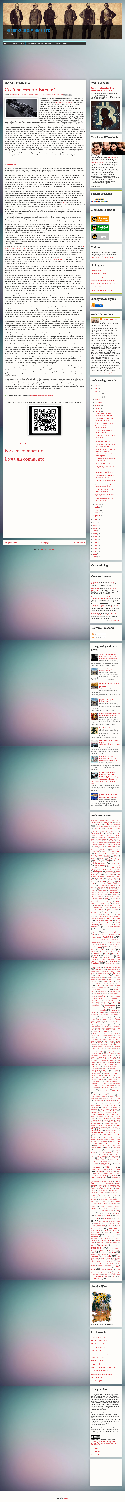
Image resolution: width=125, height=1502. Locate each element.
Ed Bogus (93, 939)
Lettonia (113, 1077)
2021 (95, 525)
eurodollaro (101, 950)
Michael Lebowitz (103, 1118)
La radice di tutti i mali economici (102, 287)
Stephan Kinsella (115, 1221)
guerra (106, 989)
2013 (95, 548)
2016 (95, 539)
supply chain (113, 1229)
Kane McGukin (102, 1059)
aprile (97, 507)
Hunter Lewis (106, 1002)
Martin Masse (101, 1104)
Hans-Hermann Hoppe (98, 995)
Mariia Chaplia (95, 1098)
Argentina (94, 848)
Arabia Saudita (112, 846)
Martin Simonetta (96, 1105)
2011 (95, 554)
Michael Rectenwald (110, 1123)
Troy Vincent (94, 1250)
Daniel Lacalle (108, 911)
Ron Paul (94, 1194)
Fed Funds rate (96, 1350)
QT (119, 1171)
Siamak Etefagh (102, 1212)
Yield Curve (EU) (96, 1377)
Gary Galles (96, 967)
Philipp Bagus (95, 1167)
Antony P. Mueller (114, 844)
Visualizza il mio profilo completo (101, 373)
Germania (116, 973)
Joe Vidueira (111, 1037)
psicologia (99, 1171)
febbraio (98, 513)
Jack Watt (94, 1016)
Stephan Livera (97, 1223)
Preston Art (105, 1169)
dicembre (98, 394)
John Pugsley (101, 1043)
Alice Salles (96, 832)
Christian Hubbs (102, 890)
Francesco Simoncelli (109, 319)
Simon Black (105, 1213)
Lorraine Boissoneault (99, 1085)
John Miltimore (113, 1039)
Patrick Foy (116, 1149)
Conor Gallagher (108, 902)
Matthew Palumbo (105, 1109)
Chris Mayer (102, 889)
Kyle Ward (115, 1070)
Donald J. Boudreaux (111, 929)
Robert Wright (114, 1190)
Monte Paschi (111, 1130)
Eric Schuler (105, 946)
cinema (115, 894)
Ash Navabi (96, 851)
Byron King (114, 880)
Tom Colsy (94, 1245)
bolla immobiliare (102, 865)
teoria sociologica (110, 1235)
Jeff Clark (99, 1030)
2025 (95, 388)
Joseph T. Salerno (112, 1052)
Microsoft (109, 1125)
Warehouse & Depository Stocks (101, 1374)
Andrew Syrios (95, 841)
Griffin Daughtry (97, 989)
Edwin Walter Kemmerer (110, 941)
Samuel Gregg (97, 1203)
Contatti (64, 43)
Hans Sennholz (114, 993)
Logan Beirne (116, 1083)
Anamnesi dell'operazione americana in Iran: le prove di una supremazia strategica (108, 656)
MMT (92, 1129)
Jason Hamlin (114, 1025)
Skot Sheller (98, 1215)
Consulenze (57, 43)
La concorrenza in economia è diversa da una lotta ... (105, 445)
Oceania (117, 1143)
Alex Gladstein (115, 826)
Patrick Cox (107, 1149)
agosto (97, 405)
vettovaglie (107, 1256)
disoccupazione (114, 927)
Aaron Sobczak (95, 822)
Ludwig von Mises (107, 1087)
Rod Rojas (104, 1192)
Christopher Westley (112, 892)
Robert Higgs (98, 1187)
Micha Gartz (114, 1114)
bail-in (118, 851)
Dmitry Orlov (99, 929)
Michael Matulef (116, 1118)
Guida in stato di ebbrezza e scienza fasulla (104, 431)
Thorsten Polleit (112, 1242)
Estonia (93, 948)
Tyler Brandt (112, 1250)
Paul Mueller (94, 1154)
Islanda (93, 1012)
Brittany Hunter (99, 878)
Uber (118, 1250)
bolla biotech (116, 863)
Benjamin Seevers (96, 855)
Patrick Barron (97, 1149)
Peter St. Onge (113, 1161)
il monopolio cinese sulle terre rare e (103, 597)
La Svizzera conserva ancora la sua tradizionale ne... (105, 459)
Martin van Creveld (111, 1105)
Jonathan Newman (113, 1048)
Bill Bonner (104, 857)
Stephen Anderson (109, 1223)
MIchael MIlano (108, 1120)
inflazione (95, 1006)
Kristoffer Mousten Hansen (99, 1070)
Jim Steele (115, 1034)
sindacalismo (116, 1213)
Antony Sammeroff (99, 846)
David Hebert (110, 914)
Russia (107, 1198)
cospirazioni (102, 904)
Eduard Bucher (95, 941)
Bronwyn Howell (111, 878)
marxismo (94, 1107)
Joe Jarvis (101, 1037)
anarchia (117, 835)
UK (94, 1252)
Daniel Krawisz (95, 911)
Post (94, 634)
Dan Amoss (97, 905)
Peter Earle (105, 1159)
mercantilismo (95, 1112)
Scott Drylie (94, 1205)
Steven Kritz (100, 1227)
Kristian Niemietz (114, 1068)
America (109, 833)
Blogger (66, 1498)
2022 (95, 522)
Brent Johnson (110, 874)
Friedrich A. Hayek (111, 963)
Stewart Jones (110, 1227)
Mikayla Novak (105, 1127)
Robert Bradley (103, 1185)
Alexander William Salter (105, 830)
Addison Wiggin (107, 822)
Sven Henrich (95, 1230)
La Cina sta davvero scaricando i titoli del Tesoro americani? (109, 714)
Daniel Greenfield (115, 907)
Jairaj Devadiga (102, 1018)
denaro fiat (17, 94)
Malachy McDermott (101, 1093)
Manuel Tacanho (113, 1093)
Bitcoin (11, 94)
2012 (95, 551)
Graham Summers (101, 983)
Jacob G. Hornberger (105, 1016)
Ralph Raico (97, 1173)
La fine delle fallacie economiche (102, 290)
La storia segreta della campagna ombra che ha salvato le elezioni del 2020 (108, 758)
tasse (106, 1232)
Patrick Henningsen (96, 1151)
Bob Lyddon (117, 861)
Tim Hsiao (94, 1244)
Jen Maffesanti (116, 1032)
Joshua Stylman (107, 1055)
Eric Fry (108, 944)
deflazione (108, 920)
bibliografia (94, 857)
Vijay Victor (111, 1260)
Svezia (106, 1230)
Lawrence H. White (110, 1073)
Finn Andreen (116, 954)
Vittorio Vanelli (100, 1261)
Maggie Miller (104, 1091)
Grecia (98, 985)
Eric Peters (96, 946)
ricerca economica (98, 1177)
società (107, 1216)
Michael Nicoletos (102, 1122)
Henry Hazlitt (98, 998)
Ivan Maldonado (112, 1012)
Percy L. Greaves (113, 1158)
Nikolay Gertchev (102, 1141)
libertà (54, 94)
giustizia (110, 977)
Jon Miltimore (107, 1046)
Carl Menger (111, 882)
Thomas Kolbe (106, 1240)
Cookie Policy (95, 1451)
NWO (107, 1143)
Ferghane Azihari (115, 952)
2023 (95, 519)
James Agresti (114, 1018)
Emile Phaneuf (107, 942)
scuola (93, 1206)
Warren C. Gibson (113, 1265)
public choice (111, 1171)
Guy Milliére (97, 993)
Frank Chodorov (108, 956)
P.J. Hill (107, 1147)
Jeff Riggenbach (116, 1030)
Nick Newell (114, 1138)
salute (93, 1201)
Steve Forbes (111, 1225)
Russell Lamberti (96, 1197)
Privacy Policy (95, 1448)
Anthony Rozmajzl (104, 842)
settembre (98, 402)
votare (100, 1263)
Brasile (114, 873)
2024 (95, 391)
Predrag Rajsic (95, 1169)
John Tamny (103, 1044)
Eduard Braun (114, 939)
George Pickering (95, 971)
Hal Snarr (105, 993)
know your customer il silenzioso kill (105, 606)
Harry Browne (111, 995)
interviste (114, 1010)
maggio (97, 504)
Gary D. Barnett (116, 965)
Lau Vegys (105, 1072)
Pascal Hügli (116, 1147)
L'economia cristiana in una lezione (102, 280)
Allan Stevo (105, 832)
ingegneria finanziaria (101, 1008)
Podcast (40, 43)
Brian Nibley (110, 876)
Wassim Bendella (96, 1267)
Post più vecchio (79, 543)
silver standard (95, 1213)
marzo (97, 510)
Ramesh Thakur (107, 1173)
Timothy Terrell (114, 1244)
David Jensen (102, 916)
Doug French (105, 931)
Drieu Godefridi (107, 933)
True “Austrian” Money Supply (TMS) (103, 1367)
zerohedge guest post (100, 1276)
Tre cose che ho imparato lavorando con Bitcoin (103, 485)
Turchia (102, 1250)
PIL (116, 1167)
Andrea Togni (98, 837)
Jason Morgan (107, 1026)
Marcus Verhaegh (102, 1096)
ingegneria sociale (98, 1010)
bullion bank (102, 880)
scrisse (65, 202)
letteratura (48, 94)
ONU (99, 1147)
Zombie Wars (96, 1279)
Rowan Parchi (103, 1196)
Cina (105, 894)
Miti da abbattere (31, 43)
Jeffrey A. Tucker (39, 94)
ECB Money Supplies (98, 1347)
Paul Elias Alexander (112, 1152)
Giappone (102, 975)
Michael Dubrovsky (96, 1116)
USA (113, 1252)
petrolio (104, 1165)
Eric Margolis (116, 944)
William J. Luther (107, 1271)
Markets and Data (97, 1361)
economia (107, 936)
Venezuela (94, 1256)
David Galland (116, 913)
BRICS (118, 876)
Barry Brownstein (101, 853)
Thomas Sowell (101, 1242)
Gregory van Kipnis (115, 987)
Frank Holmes (108, 957)
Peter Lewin (94, 1161)
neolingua (117, 1134)
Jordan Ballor (94, 1050)
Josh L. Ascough (96, 1053)
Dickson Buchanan (106, 925)
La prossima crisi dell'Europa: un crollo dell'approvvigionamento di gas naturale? (109, 743)
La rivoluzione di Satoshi (99, 273)
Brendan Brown (96, 874)
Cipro (92, 896)
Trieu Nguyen (114, 1248)
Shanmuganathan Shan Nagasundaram (102, 1210)
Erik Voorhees (114, 946)
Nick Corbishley (110, 1136)
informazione (110, 1006)
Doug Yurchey (116, 931)
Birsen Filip (97, 861)
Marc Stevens (94, 1095)
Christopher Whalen (96, 894)
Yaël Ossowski (97, 1274)
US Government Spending (99, 1371)
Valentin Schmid (102, 1254)
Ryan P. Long (103, 1199)
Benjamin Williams (111, 855)
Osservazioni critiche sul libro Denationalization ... (104, 490)
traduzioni (60, 94)
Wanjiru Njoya (102, 1265)
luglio (97, 408)
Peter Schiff (103, 1161)
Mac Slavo (94, 1091)
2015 (95, 542)
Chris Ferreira (101, 887)
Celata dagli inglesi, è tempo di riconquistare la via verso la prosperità (109, 685)
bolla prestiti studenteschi (111, 869)
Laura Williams (115, 1072)
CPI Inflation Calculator (98, 1344)
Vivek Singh (110, 1261)
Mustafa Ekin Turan (113, 1132)
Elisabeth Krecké (95, 942)
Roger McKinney (113, 1192)
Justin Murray (103, 1057)
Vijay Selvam (101, 1260)
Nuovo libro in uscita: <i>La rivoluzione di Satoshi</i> (102, 89)
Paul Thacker (104, 1154)
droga (115, 933)
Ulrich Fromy (104, 1252)
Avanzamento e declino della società (103, 283)
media (93, 1111)
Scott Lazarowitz (113, 1205)
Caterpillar (117, 883)
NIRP (118, 1141)
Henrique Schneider (115, 996)
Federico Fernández (104, 952)
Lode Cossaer (107, 1083)
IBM (114, 1002)
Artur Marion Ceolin (115, 850)
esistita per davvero (97, 162)
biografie (109, 859)
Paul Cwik (101, 1152)
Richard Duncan (116, 1177)
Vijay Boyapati (105, 1258)
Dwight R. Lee (113, 934)
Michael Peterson (114, 1122)
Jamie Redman (110, 1023)
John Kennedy (103, 1039)
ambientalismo (96, 833)
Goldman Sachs (108, 981)
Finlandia (107, 954)
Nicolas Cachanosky (97, 1139)
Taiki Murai (95, 1232)
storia (101, 1229)
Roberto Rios (94, 1192)
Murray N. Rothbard (97, 1132)
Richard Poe (95, 1181)
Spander (94, 597)
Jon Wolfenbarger (98, 1048)
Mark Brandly (104, 1098)
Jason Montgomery (96, 1026)
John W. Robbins (97, 1046)
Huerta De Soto (111, 1000)
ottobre (97, 399)
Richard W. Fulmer (107, 1181)
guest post (102, 991)
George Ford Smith (113, 969)
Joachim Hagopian (107, 1035)
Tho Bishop (94, 1238)
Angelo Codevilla (109, 841)
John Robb (111, 1043)
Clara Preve (101, 896)
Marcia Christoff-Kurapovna (107, 1095)
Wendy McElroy (107, 1269)
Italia (101, 1012)
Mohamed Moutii (113, 1129)
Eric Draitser (100, 944)
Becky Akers (114, 853)
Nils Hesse (112, 1141)
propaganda (115, 1169)
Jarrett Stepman (103, 1025)
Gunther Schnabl (115, 991)
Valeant (93, 1254)
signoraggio (113, 1212)
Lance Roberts (95, 1072)
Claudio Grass (97, 898)
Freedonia (30, 94)
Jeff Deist (107, 1030)
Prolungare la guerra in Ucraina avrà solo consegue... (105, 450)
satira (105, 1203)
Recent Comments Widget (114, 620)
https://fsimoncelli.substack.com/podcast (104, 257)
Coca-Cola (115, 898)
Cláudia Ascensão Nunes (113, 896)
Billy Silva (102, 859)
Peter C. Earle (95, 1159)
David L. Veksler (113, 916)
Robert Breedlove (115, 1185)
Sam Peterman (104, 1201)
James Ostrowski (113, 1021)
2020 (95, 528)
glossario (111, 979)
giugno (97, 411)
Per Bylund (101, 1158)
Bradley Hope (109, 871)
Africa (99, 824)
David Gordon (97, 914)
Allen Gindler (114, 832)
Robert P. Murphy (105, 1188)
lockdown (95, 1083)
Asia (103, 851)
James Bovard (95, 1019)
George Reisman (108, 971)
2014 (95, 545)
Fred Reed (101, 961)
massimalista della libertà (64, 102)
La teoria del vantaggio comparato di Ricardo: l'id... (104, 471)
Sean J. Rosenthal (106, 1206)
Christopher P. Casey (97, 892)
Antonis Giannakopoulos (100, 844)
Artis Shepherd (104, 850)
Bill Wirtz (94, 859)
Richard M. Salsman (112, 1179)
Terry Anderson (107, 1236)
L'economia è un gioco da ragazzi (102, 277)
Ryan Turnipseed (113, 1199)
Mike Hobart (115, 1127)
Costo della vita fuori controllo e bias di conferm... (105, 426)
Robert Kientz (109, 1187)
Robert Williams (103, 1190)
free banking (113, 961)
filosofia (24, 94)
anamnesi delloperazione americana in (103, 583)
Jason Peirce (116, 1026)
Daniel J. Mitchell (98, 909)
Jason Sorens (96, 1028)
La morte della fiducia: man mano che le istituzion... (104, 441)
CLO (106, 898)
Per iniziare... (13, 43)
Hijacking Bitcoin (58, 259)
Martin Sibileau (112, 1104)
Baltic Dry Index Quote (98, 1337)
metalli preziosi (97, 1114)
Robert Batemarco (109, 1183)
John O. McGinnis (96, 1041)
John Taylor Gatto (114, 1044)
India (114, 1004)
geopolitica (99, 969)
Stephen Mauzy (101, 1225)
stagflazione (107, 1218)
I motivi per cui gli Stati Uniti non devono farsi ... (105, 481)
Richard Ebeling (98, 1179)
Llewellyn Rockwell (111, 1081)
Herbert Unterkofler (112, 998)
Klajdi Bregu (104, 1068)
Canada (102, 882)
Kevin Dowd (102, 1064)
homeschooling (96, 1000)
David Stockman (113, 918)
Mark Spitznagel (110, 1100)
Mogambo (102, 1129)
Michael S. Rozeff (96, 1125)
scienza (113, 1203)
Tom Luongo (103, 1245)
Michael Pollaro (96, 1123)
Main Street (115, 1091)
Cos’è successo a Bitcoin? (103, 463)
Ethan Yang (107, 948)
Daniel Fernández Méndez (101, 907)
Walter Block (110, 1263)
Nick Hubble (104, 1138)
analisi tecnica (103, 835)
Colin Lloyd (94, 900)
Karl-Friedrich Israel (107, 1060)
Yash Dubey (106, 1274)
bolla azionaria (99, 863)
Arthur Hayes (94, 850)
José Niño (104, 1050)
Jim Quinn (107, 1034)
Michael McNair (97, 1120)
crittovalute (116, 903)
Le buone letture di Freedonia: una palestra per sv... (105, 476)
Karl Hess (94, 1060)
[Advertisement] (62, 62)
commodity (102, 900)
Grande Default (114, 983)
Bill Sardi (116, 857)
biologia (117, 859)
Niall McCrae (99, 1136)
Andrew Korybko (101, 839)
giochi (103, 977)
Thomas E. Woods (105, 1238)
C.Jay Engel (94, 882)
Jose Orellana (114, 1050)
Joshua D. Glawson (109, 1053)
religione (114, 1175)
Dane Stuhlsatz (108, 905)
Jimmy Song (95, 1035)
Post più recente (11, 543)
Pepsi (92, 1158)
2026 (95, 385)
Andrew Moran (113, 839)
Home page (44, 543)
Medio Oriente (109, 1111)
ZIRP (114, 1276)
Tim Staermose (103, 1244)
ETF (99, 948)
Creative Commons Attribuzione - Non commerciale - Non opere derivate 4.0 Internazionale (103, 1443)
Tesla (116, 1236)
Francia (95, 956)
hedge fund (101, 996)
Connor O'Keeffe (96, 902)
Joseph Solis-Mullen (97, 1052)
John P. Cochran (109, 1041)
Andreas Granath (109, 837)
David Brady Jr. (106, 913)
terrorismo (94, 1236)
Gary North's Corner (112, 967)
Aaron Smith (115, 820)
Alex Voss (109, 828)
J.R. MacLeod (104, 1014)
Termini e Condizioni (97, 1455)
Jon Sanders (117, 1046)
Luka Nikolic (115, 1089)
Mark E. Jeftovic (115, 1098)
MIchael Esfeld (109, 1116)
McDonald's (115, 1109)
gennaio (98, 516)
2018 (95, 534)
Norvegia (98, 1143)
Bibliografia (48, 43)
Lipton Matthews (96, 1081)
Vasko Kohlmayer (113, 1254)
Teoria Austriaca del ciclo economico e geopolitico (103, 414)
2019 (95, 531)
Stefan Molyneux (103, 1221)
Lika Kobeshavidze (113, 1079)
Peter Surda (94, 1163)
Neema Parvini (106, 1134)
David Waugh (99, 920)
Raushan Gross (103, 1175)
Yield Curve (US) (96, 1381)
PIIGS (106, 1167)
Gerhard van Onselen (103, 973)
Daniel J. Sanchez (112, 909)
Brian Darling (101, 876)
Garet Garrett (105, 965)
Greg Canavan (109, 985)
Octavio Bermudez (99, 1145)
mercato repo (111, 1112)
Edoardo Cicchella (104, 939)
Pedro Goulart (114, 1156)
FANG (93, 952)
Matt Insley (106, 1107)
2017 (95, 536)
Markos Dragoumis (105, 1102)
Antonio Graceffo (115, 842)
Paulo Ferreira (95, 1156)
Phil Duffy (115, 1165)
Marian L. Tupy (114, 1096)
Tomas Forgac (114, 1245)
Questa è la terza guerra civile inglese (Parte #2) (109, 700)
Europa (113, 950)
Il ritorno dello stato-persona (104, 423)
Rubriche (22, 43)
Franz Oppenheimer (108, 959)
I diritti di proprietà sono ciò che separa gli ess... (105, 455)
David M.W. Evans (97, 918)
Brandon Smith (104, 873)
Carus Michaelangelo (105, 883)
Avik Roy (111, 851)
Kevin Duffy (113, 1064)
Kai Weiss (113, 1057)
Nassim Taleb (95, 1134)
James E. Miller (107, 1019)
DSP (92, 934)
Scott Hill (103, 1205)
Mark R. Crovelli (98, 1100)
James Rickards (96, 1023)
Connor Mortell (115, 900)
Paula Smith (114, 1154)
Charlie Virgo (103, 885)
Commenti (96, 637)
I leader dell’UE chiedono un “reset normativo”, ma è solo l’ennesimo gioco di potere (108, 795)
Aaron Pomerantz (104, 820)
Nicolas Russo (110, 1139)
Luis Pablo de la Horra (104, 1089)
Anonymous (95, 582)
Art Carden (115, 848)
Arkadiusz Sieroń (105, 848)
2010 (95, 557)
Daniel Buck (117, 905)
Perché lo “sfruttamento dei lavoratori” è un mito (104, 499)
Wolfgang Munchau (115, 1273)
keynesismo (95, 1066)
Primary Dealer (96, 1364)
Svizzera (114, 1230)
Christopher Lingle (113, 890)
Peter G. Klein (114, 1159)
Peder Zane (105, 1156)
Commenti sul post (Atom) (48, 549)
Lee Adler (107, 1075)
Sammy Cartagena (115, 1201)
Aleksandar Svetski (102, 826)
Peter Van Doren (106, 1163)
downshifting (96, 933)
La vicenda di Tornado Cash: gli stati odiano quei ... (105, 419)
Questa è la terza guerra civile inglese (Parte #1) (109, 669)
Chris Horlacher (111, 887)
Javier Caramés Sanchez (109, 1028)
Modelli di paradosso (106, 728)
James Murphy (101, 1021)
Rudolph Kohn (114, 1196)
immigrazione (102, 1004)
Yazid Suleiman (116, 1274)
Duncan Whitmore (102, 934)
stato (117, 1218)
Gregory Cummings (103, 987)
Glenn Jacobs (102, 979)
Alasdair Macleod (113, 824)
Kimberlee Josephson (112, 1066)
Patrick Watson (108, 1151)
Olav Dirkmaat (111, 1145)
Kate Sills (101, 1062)
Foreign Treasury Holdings (99, 1354)
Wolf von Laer (103, 1273)
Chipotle (112, 885)
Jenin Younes (97, 1034)
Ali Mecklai (117, 830)
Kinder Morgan (95, 1068)
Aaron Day (94, 820)
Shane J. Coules (110, 1208)
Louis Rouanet (110, 1085)
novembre (98, 397)
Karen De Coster (114, 1059)
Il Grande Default (96, 270)
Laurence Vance (95, 1073)
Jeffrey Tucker (11, 165)
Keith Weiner (111, 1062)
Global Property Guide (98, 1357)
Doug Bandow (95, 931)
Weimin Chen (107, 1267)
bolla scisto (98, 871)
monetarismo (95, 1130)
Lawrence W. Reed (96, 1075)
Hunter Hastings (95, 1002)
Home (6, 43)
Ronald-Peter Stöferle (107, 1194)
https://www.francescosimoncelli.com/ (41, 396)
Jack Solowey (114, 1014)
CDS (95, 885)
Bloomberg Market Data (99, 1340)
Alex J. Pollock (99, 828)
